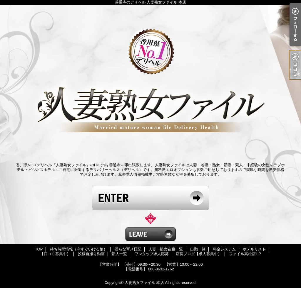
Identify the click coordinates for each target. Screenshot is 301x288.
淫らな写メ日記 (128, 249)
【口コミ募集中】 (55, 254)
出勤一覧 (197, 249)
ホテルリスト (254, 249)
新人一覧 (119, 254)
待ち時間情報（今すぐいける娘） (78, 249)
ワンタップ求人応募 (151, 254)
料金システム (224, 249)
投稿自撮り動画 (91, 254)
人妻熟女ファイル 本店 (144, 282)
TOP (39, 249)
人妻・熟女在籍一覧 (165, 249)
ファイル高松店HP (245, 254)
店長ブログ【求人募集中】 (199, 254)
